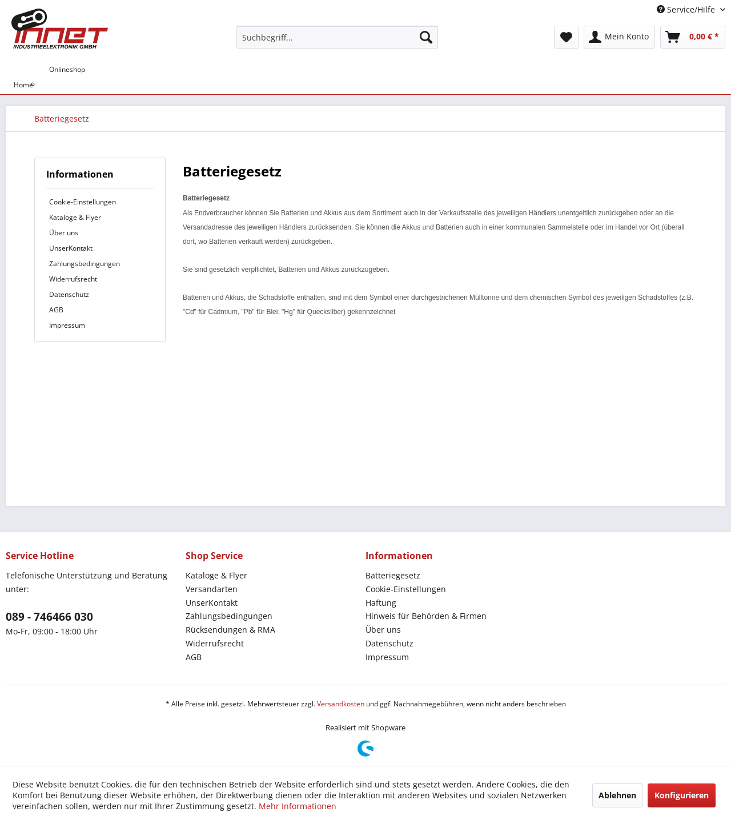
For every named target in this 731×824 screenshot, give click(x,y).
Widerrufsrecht (73, 279)
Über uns (63, 233)
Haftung (381, 602)
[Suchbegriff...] (337, 37)
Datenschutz (69, 294)
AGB (56, 310)
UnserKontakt (71, 248)
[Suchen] (426, 37)
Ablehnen (617, 795)
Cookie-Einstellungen (82, 202)
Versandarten (212, 589)
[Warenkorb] (692, 37)
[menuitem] (337, 37)
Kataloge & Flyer (75, 217)
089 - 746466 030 (49, 616)
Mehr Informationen (297, 806)
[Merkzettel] (566, 37)
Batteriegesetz (393, 575)
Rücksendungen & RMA (230, 629)
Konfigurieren (681, 795)
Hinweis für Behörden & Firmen (426, 615)
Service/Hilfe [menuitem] (687, 9)
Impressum (67, 325)
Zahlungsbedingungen (84, 263)
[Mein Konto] (619, 37)
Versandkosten (340, 704)
